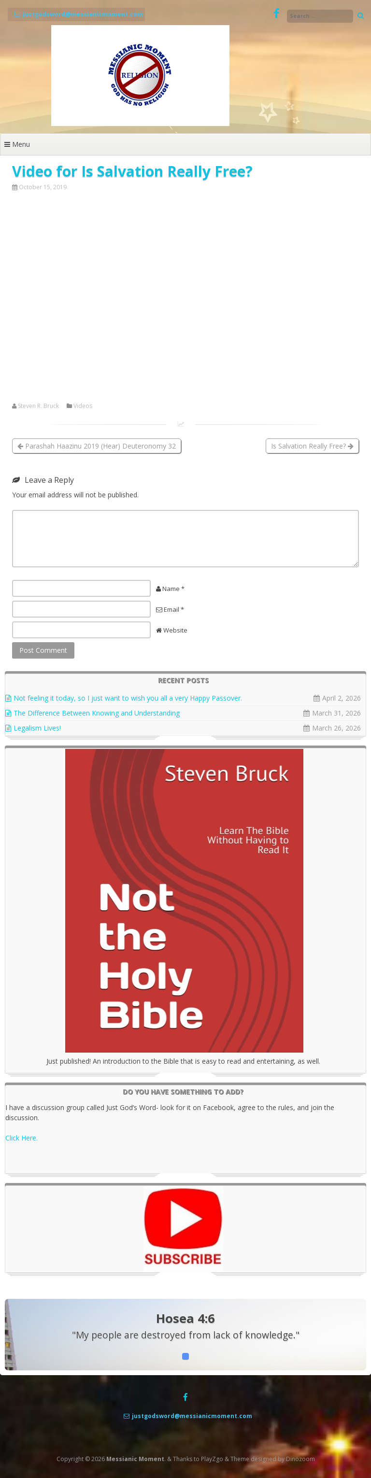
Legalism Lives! (37, 727)
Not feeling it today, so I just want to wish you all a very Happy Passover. (128, 698)
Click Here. (21, 1137)
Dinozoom (300, 1459)
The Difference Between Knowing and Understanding (97, 713)
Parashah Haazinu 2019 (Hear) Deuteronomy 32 (96, 445)
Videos (82, 406)
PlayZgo (212, 1459)
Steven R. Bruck (38, 406)
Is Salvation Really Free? (312, 445)
